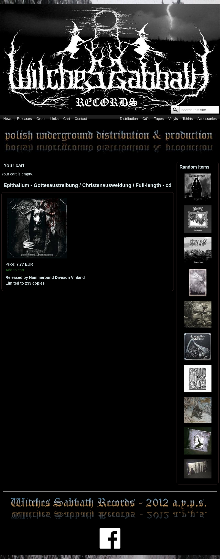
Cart (66, 119)
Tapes (159, 119)
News (7, 119)
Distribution (129, 119)
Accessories (207, 119)
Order (41, 119)
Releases (24, 119)
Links (54, 119)
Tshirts (187, 119)
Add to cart (15, 270)
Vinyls (173, 119)
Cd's (146, 119)
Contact (81, 119)
